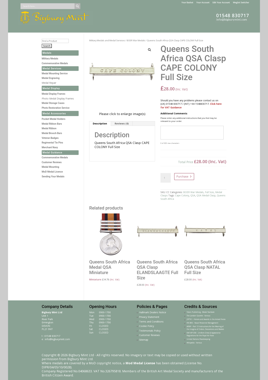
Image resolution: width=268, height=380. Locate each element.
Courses (210, 28)
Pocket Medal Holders (53, 119)
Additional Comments (173, 113)
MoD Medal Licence (52, 171)
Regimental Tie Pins (52, 142)
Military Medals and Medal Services (107, 40)
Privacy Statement (149, 317)
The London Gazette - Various (198, 315)
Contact (238, 28)
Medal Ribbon (49, 128)
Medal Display (51, 88)
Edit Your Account (221, 3)
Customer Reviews (52, 162)
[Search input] (48, 6)
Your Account (203, 3)
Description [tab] (100, 123)
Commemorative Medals (55, 63)
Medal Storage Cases (53, 103)
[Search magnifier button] (77, 6)
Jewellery (174, 28)
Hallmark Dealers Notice (152, 312)
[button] (149, 50)
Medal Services (64, 28)
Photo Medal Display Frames (58, 98)
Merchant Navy (50, 147)
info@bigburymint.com (57, 339)
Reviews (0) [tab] (122, 123)
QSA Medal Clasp (206, 195)
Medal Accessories (54, 113)
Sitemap (143, 339)
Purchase (182, 176)
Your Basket (187, 3)
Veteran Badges (50, 138)
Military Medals (50, 58)
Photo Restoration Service (56, 107)
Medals (41, 28)
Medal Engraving (50, 78)
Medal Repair (49, 82)
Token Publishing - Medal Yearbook (201, 312)
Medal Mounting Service (55, 73)
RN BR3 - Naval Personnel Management (202, 323)
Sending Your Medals (53, 176)
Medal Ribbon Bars (52, 123)
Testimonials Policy (149, 330)
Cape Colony (182, 195)
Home (28, 28)
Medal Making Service (96, 28)
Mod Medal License (140, 363)
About (224, 28)
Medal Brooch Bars (52, 133)
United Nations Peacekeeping (198, 339)
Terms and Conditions (151, 321)
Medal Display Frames (133, 28)
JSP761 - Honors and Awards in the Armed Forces (206, 319)
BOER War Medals (136, 40)
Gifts (159, 28)
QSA (192, 195)
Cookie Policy (146, 326)
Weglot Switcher (241, 3)
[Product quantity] (165, 178)
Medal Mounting (50, 167)
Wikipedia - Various (194, 342)
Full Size (209, 192)
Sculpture (190, 28)
